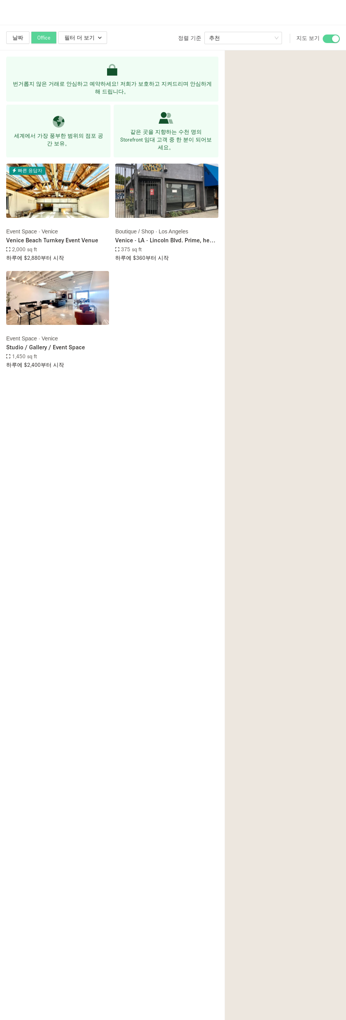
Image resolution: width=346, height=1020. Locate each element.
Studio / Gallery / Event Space (45, 346)
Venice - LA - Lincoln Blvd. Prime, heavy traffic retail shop (166, 240)
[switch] (331, 39)
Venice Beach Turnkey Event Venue (52, 239)
